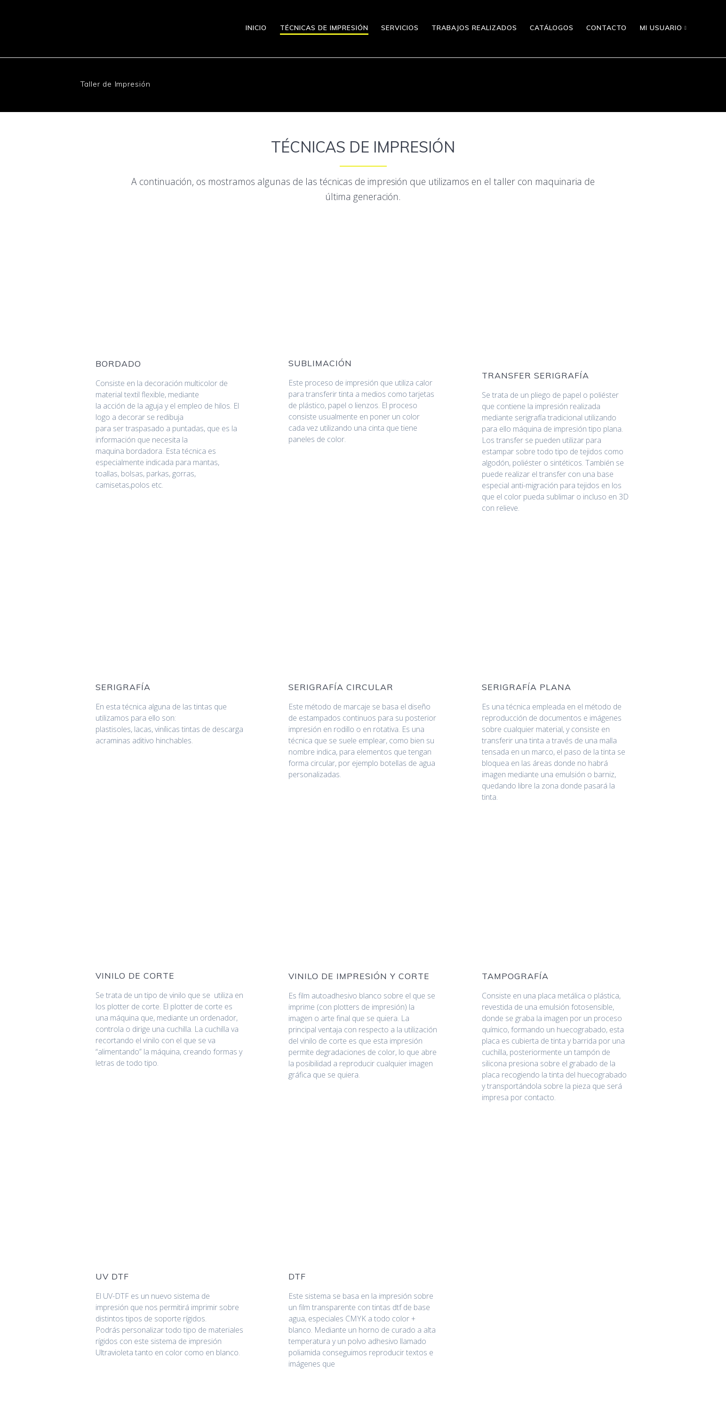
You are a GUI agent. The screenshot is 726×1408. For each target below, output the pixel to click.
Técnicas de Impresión (324, 28)
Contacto (606, 28)
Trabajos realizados (474, 28)
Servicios (400, 28)
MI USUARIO (661, 28)
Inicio (256, 28)
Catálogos (552, 28)
